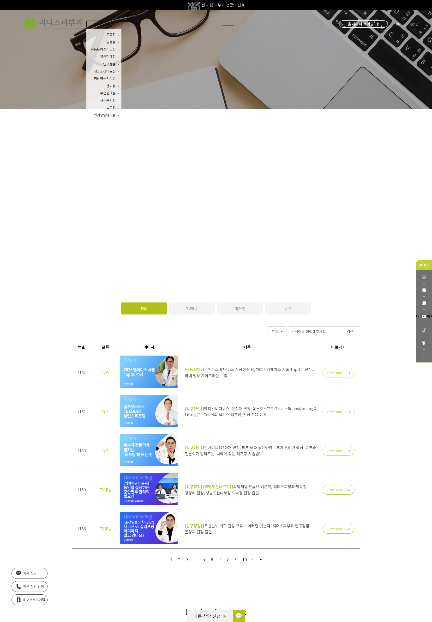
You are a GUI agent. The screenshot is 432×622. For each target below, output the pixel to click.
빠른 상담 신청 (210, 616)
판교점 (111, 85)
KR (398, 24)
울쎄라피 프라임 (361, 24)
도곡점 (111, 34)
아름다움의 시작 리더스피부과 (53, 24)
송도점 (111, 107)
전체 (144, 308)
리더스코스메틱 (30, 598)
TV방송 (192, 308)
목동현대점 (108, 56)
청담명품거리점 (105, 78)
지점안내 (102, 24)
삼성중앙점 (108, 100)
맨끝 (260, 559)
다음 (252, 559)
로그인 (414, 24)
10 (244, 559)
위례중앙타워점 (105, 114)
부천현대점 (108, 93)
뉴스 (288, 308)
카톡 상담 (26, 572)
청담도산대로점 (105, 71)
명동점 (111, 41)
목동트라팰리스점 (103, 49)
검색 (350, 331)
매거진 (239, 308)
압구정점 (109, 64)
